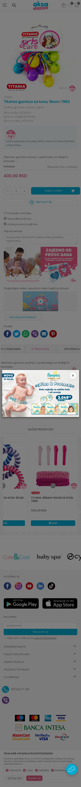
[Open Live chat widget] (71, 769)
